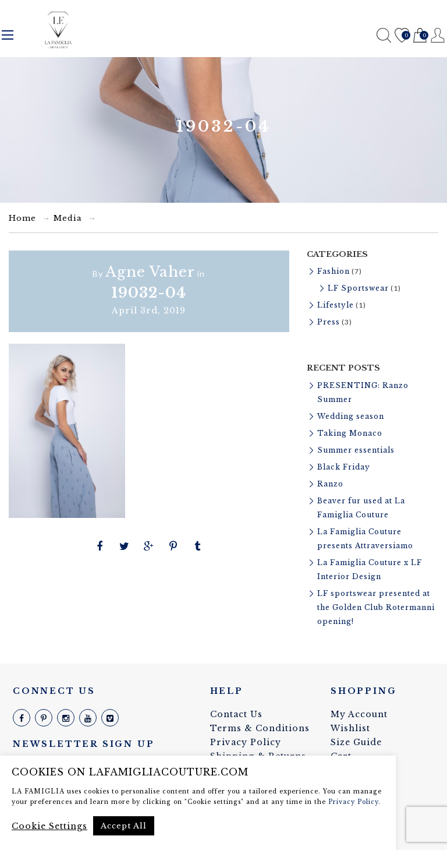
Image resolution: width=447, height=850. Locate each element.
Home (22, 218)
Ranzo (330, 483)
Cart (420, 36)
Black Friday (343, 467)
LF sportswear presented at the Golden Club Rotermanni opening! (376, 607)
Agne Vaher (150, 271)
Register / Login (438, 35)
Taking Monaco (349, 433)
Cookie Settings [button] (49, 826)
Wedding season (350, 416)
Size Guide (356, 742)
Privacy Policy (245, 742)
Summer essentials (356, 450)
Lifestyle (335, 305)
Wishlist (402, 36)
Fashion (333, 271)
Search (384, 35)
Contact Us (236, 714)
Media (68, 218)
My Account (359, 714)
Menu (7, 35)
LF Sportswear (358, 288)
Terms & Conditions (260, 728)
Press (328, 322)
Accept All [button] (124, 826)
